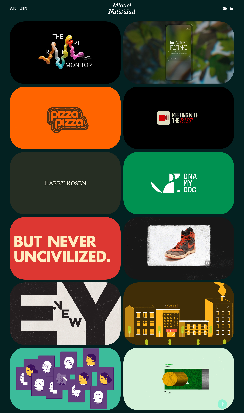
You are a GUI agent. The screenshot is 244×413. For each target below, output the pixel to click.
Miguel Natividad (122, 8)
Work (13, 8)
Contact (24, 8)
